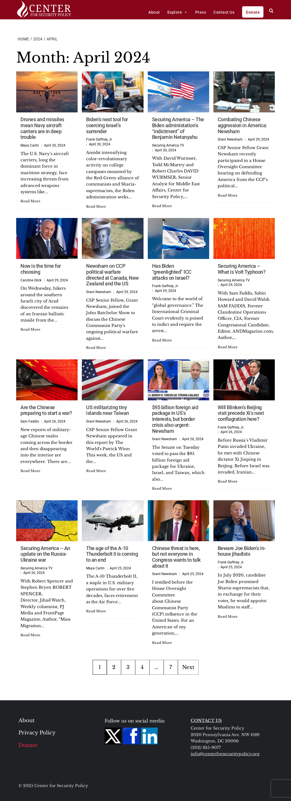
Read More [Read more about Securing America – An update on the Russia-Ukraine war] (30, 635)
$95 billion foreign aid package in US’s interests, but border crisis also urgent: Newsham (175, 419)
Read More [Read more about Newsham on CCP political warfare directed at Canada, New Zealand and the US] (96, 347)
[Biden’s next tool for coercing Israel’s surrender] (112, 91)
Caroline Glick (30, 280)
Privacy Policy (37, 733)
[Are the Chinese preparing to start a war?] (47, 379)
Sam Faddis (29, 421)
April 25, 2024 (120, 568)
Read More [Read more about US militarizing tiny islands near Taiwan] (96, 471)
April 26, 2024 (54, 421)
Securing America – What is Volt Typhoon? (242, 269)
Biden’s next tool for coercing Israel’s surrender (107, 125)
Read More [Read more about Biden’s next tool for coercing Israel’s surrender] (96, 206)
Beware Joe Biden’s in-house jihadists (242, 551)
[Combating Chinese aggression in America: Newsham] (244, 91)
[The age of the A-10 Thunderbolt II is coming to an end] (112, 520)
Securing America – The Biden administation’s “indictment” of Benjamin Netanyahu (178, 128)
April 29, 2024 (258, 139)
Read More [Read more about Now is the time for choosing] (30, 329)
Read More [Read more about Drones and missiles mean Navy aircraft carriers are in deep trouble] (30, 201)
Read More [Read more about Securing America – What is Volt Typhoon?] (228, 347)
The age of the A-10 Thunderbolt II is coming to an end (112, 554)
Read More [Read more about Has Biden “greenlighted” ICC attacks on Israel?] (162, 340)
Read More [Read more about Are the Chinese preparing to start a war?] (30, 471)
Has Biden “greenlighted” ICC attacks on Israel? (172, 272)
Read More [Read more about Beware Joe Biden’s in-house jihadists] (228, 616)
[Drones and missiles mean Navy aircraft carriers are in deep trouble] (47, 91)
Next (188, 667)
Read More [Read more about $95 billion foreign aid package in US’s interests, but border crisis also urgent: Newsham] (162, 488)
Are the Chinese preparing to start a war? (46, 410)
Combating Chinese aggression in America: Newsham (242, 125)
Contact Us (223, 12)
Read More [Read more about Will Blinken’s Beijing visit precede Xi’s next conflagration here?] (228, 481)
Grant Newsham (230, 139)
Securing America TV (168, 145)
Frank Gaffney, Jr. (99, 139)
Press (200, 12)
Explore (177, 12)
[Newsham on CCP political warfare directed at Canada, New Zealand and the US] (112, 238)
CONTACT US (206, 720)
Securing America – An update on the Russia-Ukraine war (45, 554)
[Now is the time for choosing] (47, 238)
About (154, 12)
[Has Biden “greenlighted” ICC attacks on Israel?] (178, 238)
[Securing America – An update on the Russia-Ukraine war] (47, 520)
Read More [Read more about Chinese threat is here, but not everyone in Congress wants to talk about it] (162, 643)
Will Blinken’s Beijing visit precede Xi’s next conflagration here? (241, 413)
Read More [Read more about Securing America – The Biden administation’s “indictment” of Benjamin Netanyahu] (162, 206)
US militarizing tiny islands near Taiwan (107, 410)
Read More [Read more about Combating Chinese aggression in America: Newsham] (228, 195)
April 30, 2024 (54, 145)
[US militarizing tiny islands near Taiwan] (112, 379)
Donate (253, 12)
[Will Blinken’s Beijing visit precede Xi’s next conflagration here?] (244, 379)
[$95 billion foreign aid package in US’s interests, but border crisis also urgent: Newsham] (178, 379)
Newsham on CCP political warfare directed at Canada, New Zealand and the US (112, 275)
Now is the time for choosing (40, 269)
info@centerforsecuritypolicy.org (225, 753)
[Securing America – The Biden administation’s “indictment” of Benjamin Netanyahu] (178, 91)
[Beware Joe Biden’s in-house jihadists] (244, 520)
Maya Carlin (29, 145)
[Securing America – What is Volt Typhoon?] (244, 238)
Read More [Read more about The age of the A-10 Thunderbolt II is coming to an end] (96, 611)
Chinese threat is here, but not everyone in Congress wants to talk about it (176, 557)
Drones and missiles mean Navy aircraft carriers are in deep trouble (42, 128)
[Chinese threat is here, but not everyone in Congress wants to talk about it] (178, 520)
